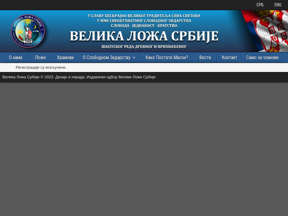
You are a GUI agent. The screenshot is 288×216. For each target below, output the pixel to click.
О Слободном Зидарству (106, 57)
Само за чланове (262, 57)
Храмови (65, 57)
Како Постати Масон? (167, 57)
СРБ (260, 4)
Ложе (40, 57)
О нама (15, 57)
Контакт (229, 57)
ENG (277, 4)
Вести (205, 57)
